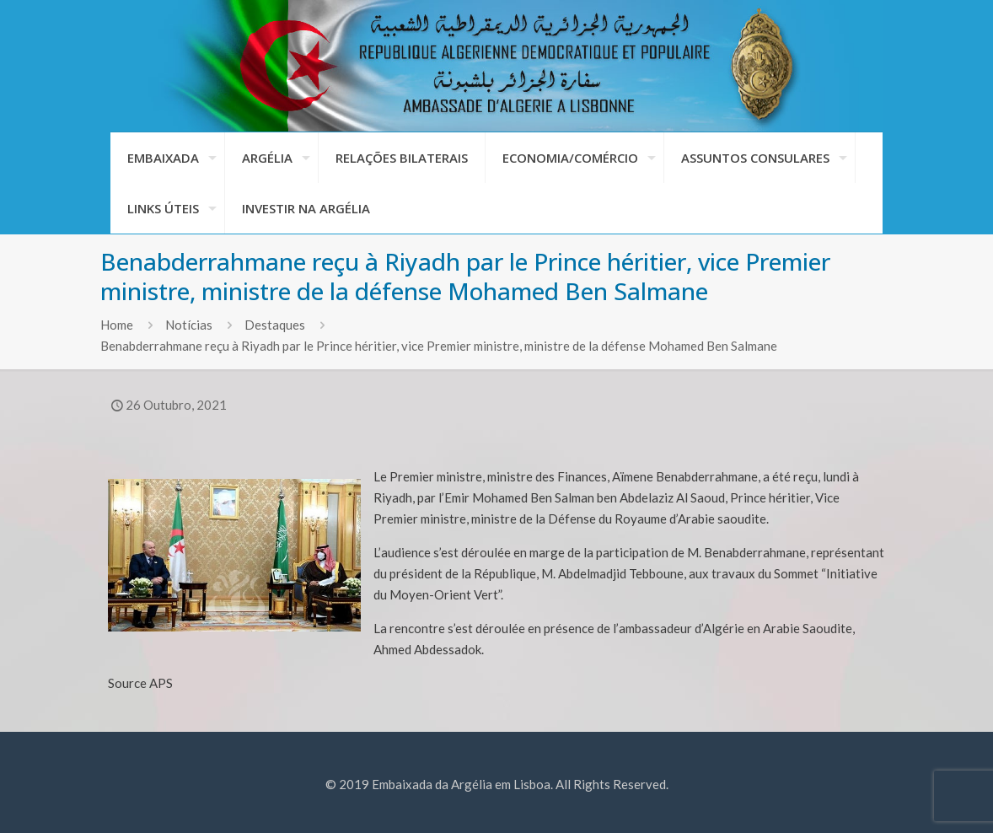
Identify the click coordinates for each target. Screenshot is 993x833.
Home (116, 324)
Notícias (188, 324)
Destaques (274, 324)
